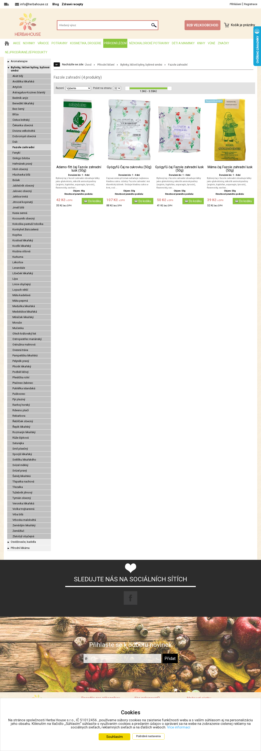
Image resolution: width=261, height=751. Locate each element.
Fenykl (16, 152)
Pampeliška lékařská (25, 355)
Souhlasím (114, 737)
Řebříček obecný (22, 421)
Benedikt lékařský (23, 103)
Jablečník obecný (23, 185)
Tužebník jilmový (22, 492)
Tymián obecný (21, 498)
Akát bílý (17, 76)
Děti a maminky (183, 43)
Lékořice (17, 262)
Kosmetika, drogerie (85, 43)
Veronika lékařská (23, 503)
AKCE (16, 43)
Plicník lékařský (21, 366)
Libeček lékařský (22, 273)
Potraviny (60, 43)
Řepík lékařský (21, 426)
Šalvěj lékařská (21, 476)
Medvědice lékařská (24, 311)
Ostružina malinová (23, 344)
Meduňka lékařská (23, 306)
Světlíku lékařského (24, 459)
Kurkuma (17, 256)
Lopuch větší (20, 289)
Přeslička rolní (20, 377)
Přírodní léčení (115, 43)
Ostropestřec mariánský (27, 339)
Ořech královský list (24, 333)
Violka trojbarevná (23, 509)
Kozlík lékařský (21, 245)
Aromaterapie (19, 61)
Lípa (15, 278)
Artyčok (17, 87)
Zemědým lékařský (23, 525)
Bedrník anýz (20, 97)
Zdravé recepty (72, 4)
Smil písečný (20, 448)
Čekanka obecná (22, 125)
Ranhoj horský (21, 404)
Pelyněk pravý (20, 361)
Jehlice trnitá (20, 196)
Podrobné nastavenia (148, 736)
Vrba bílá (17, 514)
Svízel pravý (19, 470)
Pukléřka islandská (23, 388)
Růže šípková (20, 437)
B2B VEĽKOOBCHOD (202, 25)
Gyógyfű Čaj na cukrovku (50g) (129, 167)
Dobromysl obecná (24, 136)
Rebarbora (18, 415)
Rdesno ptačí (20, 410)
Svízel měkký (20, 465)
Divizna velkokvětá (23, 130)
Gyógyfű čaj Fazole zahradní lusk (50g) (179, 168)
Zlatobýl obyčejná (23, 536)
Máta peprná (20, 300)
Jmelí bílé (18, 207)
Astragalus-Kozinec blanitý (28, 92)
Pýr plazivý (18, 399)
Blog (55, 4)
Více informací (178, 727)
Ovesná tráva (20, 350)
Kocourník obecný (23, 218)
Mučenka (18, 328)
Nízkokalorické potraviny (149, 43)
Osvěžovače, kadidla (23, 541)
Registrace (250, 4)
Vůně (211, 43)
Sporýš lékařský (22, 454)
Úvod (88, 64)
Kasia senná (19, 213)
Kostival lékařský (22, 240)
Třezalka (17, 487)
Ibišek (16, 180)
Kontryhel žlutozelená (25, 229)
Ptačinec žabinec (22, 382)
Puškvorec (18, 393)
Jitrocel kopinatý (22, 202)
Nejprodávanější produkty (26, 52)
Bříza (15, 114)
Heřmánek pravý (22, 163)
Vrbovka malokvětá (24, 519)
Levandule (18, 267)
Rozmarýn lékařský (23, 432)
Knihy (201, 43)
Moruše (17, 322)
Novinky (29, 43)
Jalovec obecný (22, 191)
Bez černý (18, 108)
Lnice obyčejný (21, 284)
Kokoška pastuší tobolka (27, 224)
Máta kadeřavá (21, 295)
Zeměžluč (18, 530)
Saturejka (18, 443)
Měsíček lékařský (23, 317)
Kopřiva (17, 234)
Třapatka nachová (23, 481)
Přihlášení (235, 4)
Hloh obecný (20, 169)
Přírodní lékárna (20, 547)
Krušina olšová (21, 251)
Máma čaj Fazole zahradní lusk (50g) (230, 168)
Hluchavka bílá (21, 174)
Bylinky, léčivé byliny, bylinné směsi (30, 69)
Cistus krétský (21, 119)
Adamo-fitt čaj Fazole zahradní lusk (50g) (78, 168)
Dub (15, 141)
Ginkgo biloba (21, 158)
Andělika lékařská (23, 81)
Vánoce (43, 43)
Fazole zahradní (23, 147)
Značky (223, 43)
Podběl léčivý (20, 371)
